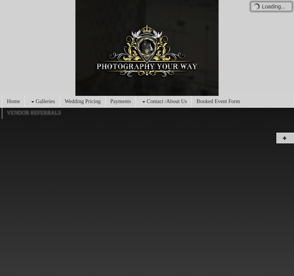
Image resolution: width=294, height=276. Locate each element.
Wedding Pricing (83, 101)
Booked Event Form (218, 101)
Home (13, 101)
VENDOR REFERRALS (34, 113)
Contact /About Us (163, 102)
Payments (120, 101)
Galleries (42, 102)
